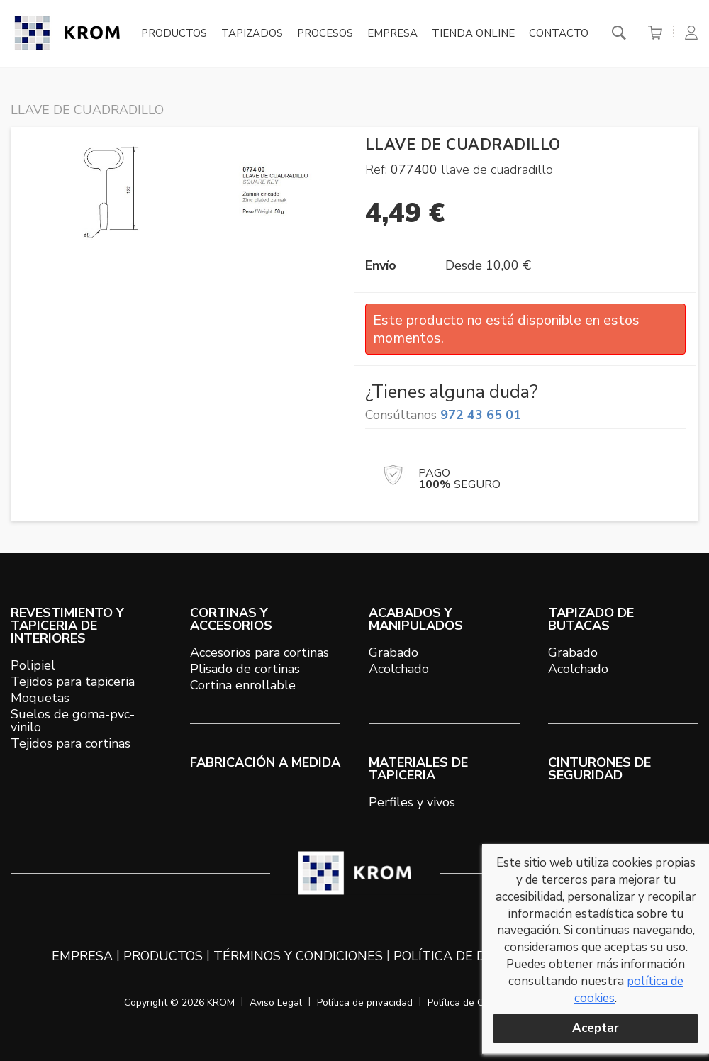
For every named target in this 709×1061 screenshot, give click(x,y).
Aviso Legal (276, 1002)
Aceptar (595, 1028)
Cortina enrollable (243, 685)
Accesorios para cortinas (259, 652)
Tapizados (252, 34)
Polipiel (33, 665)
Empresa (392, 34)
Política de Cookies (470, 1002)
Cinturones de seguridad (599, 769)
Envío (380, 265)
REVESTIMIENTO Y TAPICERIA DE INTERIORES (67, 625)
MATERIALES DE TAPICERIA (418, 769)
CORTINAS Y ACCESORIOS (231, 619)
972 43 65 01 (480, 414)
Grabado (393, 652)
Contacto (558, 34)
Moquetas (40, 697)
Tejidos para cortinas (70, 743)
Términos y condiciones (298, 956)
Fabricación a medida (265, 762)
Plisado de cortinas (245, 668)
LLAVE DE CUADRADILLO (87, 109)
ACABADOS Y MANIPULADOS (416, 619)
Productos (174, 34)
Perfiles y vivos (412, 802)
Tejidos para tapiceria (73, 681)
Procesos (325, 34)
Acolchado (399, 668)
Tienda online (473, 34)
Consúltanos (443, 415)
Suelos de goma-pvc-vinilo (73, 720)
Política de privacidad (365, 1002)
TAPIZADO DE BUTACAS (591, 619)
